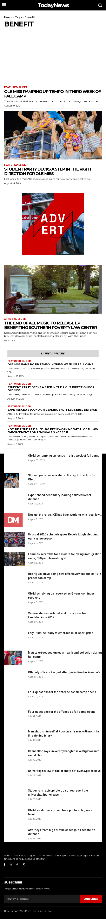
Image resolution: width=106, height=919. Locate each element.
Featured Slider (15, 87)
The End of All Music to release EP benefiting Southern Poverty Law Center (50, 325)
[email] (42, 899)
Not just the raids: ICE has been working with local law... (65, 514)
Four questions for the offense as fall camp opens (61, 711)
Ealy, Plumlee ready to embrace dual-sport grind (60, 633)
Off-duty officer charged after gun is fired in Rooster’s (64, 672)
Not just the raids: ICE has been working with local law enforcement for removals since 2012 (52, 430)
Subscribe (91, 898)
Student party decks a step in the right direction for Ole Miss (48, 171)
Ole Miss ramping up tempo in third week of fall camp (52, 94)
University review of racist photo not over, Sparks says (64, 770)
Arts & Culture (15, 319)
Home (8, 17)
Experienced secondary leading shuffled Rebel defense (52, 409)
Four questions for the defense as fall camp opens (62, 692)
